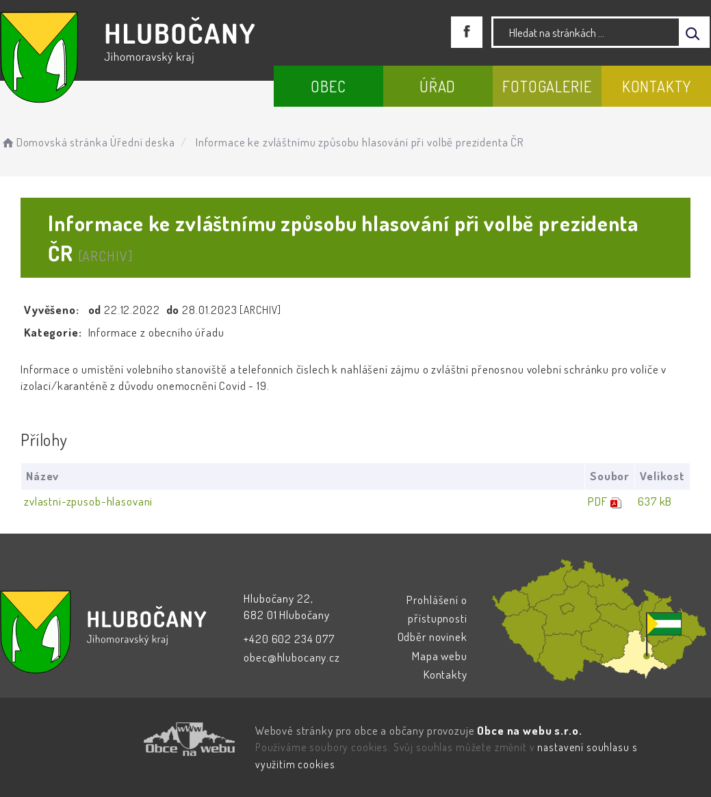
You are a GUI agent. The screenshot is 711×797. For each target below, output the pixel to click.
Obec (328, 86)
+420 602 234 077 (289, 638)
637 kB (655, 501)
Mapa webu (439, 656)
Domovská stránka (53, 142)
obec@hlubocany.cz (291, 657)
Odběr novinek (432, 636)
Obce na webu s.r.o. (529, 730)
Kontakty (656, 86)
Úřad (437, 86)
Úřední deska (142, 142)
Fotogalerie (546, 86)
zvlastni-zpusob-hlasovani (88, 501)
